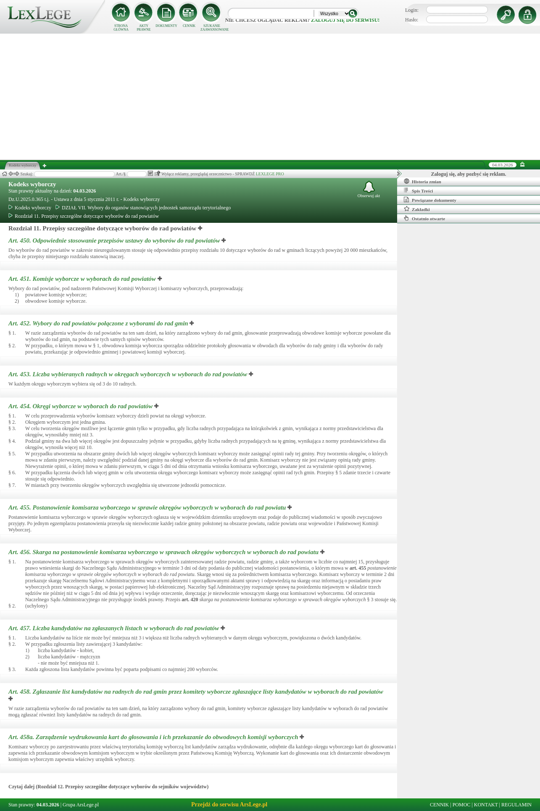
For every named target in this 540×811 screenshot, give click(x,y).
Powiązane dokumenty (430, 200)
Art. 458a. (154, 737)
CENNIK (189, 26)
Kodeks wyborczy (32, 184)
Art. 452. (99, 323)
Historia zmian (422, 181)
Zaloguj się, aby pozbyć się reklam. (468, 174)
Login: (412, 10)
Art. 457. (114, 628)
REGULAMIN (516, 805)
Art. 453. (128, 374)
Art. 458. (195, 691)
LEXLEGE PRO (270, 174)
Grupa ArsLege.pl (81, 805)
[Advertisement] (270, 97)
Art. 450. (114, 240)
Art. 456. (164, 552)
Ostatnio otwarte (424, 218)
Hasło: (411, 20)
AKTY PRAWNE (143, 28)
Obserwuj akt (369, 189)
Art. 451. (83, 278)
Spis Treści (418, 190)
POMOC (462, 805)
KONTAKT (486, 805)
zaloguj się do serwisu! (345, 20)
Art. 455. (147, 507)
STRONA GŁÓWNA (121, 28)
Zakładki (417, 209)
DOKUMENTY (166, 26)
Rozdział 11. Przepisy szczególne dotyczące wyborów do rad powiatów (83, 216)
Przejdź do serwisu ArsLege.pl (229, 804)
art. (358, 568)
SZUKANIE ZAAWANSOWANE (211, 28)
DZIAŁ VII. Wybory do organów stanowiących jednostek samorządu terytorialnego (143, 208)
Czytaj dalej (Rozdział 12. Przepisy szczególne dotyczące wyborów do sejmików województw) (108, 787)
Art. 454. (81, 406)
